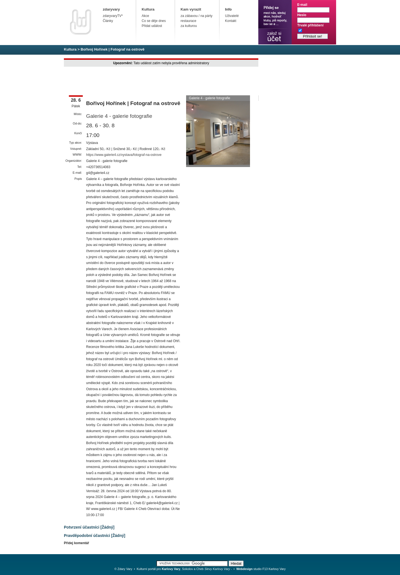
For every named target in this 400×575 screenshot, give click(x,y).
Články (108, 21)
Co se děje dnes (154, 21)
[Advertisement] (165, 81)
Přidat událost (152, 26)
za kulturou (189, 26)
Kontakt (230, 21)
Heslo (301, 15)
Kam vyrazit (191, 9)
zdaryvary (111, 9)
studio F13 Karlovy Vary (261, 569)
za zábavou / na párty (196, 16)
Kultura (148, 9)
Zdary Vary (125, 569)
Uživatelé (232, 16)
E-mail (302, 5)
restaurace (188, 21)
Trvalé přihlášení (310, 25)
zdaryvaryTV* (113, 16)
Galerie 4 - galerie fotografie (119, 116)
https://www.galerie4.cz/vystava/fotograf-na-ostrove (123, 155)
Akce (145, 16)
